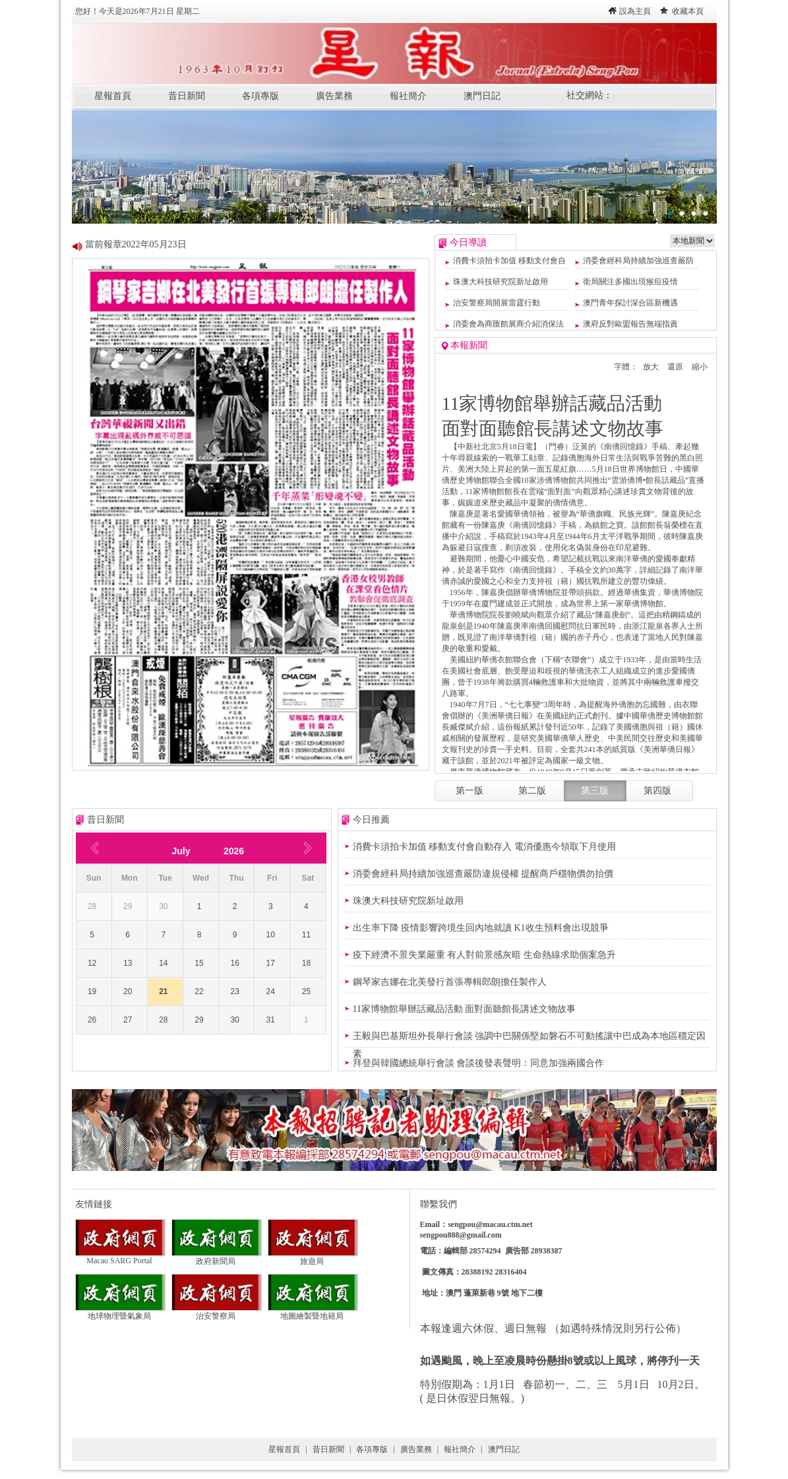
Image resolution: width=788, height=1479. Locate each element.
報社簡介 (408, 96)
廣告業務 (334, 96)
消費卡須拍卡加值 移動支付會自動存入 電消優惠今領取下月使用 (484, 847)
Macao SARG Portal (120, 1257)
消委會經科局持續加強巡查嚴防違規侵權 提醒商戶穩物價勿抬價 (483, 874)
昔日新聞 (186, 96)
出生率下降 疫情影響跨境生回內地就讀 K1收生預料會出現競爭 (481, 928)
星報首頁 (112, 96)
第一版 (469, 791)
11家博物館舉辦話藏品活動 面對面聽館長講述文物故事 (464, 1009)
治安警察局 (216, 1312)
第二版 (532, 791)
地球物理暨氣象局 (120, 1312)
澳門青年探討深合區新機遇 (630, 302)
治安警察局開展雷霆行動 (496, 302)
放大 (651, 366)
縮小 (700, 366)
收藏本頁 (688, 11)
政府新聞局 (216, 1257)
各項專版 (260, 96)
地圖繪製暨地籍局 (313, 1312)
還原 (675, 366)
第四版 (657, 791)
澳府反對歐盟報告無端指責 (630, 324)
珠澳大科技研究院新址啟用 (500, 281)
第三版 (595, 791)
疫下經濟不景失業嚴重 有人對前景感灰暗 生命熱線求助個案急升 (484, 955)
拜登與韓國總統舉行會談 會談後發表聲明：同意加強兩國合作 (479, 1063)
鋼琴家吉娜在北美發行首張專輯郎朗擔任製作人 (450, 982)
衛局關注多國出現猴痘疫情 (630, 281)
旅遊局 (313, 1257)
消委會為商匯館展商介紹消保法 (508, 324)
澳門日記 (482, 96)
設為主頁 (635, 11)
